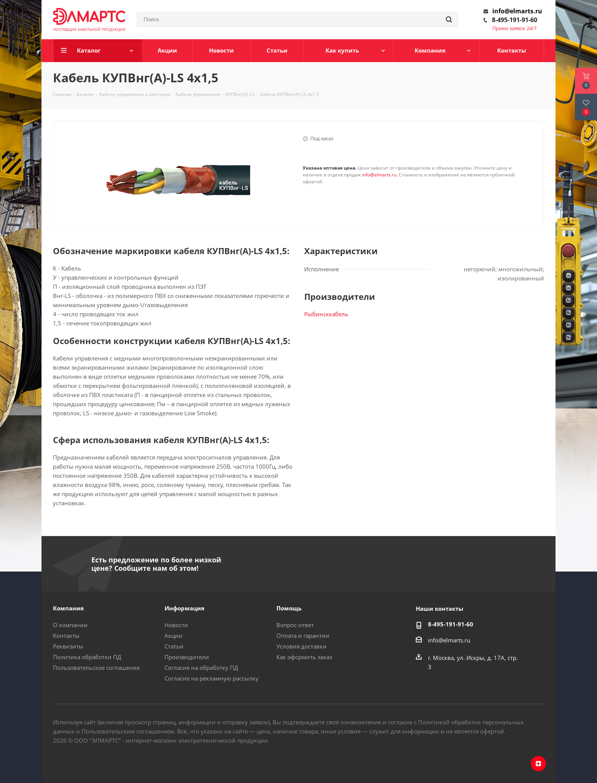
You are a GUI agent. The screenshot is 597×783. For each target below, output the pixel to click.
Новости (176, 625)
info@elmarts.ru (517, 11)
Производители (186, 657)
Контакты (66, 635)
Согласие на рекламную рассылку (211, 678)
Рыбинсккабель (326, 314)
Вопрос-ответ (295, 625)
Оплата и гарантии (302, 635)
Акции (173, 635)
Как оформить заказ (304, 657)
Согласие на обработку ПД (201, 667)
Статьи (174, 646)
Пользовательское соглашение (96, 667)
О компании (70, 625)
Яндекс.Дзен (538, 763)
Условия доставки (301, 646)
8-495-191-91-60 (514, 20)
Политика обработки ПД (87, 657)
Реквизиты (68, 646)
